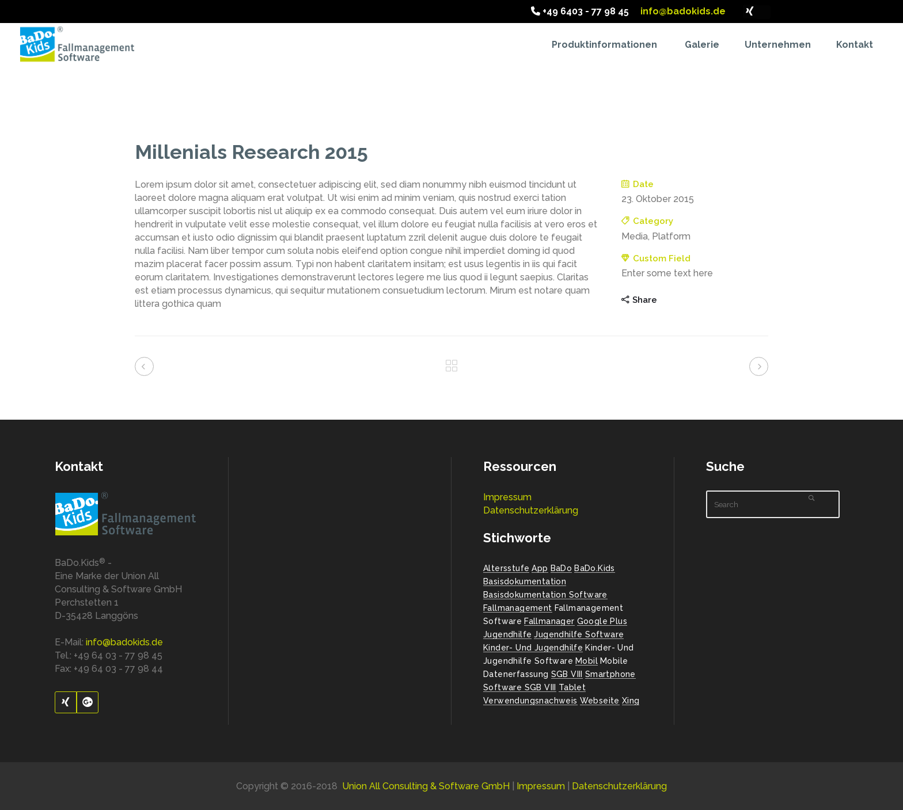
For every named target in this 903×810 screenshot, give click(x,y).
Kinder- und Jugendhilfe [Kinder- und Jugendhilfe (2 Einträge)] (533, 647)
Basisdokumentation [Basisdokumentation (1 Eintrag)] (524, 581)
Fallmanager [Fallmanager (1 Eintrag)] (549, 621)
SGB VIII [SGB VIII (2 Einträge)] (567, 674)
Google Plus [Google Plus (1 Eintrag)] (602, 621)
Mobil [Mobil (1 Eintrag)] (586, 661)
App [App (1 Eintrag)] (540, 568)
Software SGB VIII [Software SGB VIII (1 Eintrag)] (519, 687)
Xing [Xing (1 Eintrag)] (631, 700)
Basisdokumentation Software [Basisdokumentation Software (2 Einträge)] (545, 594)
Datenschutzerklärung (530, 510)
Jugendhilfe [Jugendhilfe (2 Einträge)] (507, 634)
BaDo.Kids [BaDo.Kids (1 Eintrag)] (594, 568)
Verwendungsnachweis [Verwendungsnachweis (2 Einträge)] (530, 700)
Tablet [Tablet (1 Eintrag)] (572, 687)
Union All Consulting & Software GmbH (426, 786)
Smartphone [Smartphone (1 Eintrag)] (610, 674)
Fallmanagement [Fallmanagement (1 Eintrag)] (517, 608)
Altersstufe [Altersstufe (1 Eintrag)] (506, 568)
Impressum (507, 497)
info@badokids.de (682, 11)
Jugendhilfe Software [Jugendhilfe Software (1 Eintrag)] (579, 634)
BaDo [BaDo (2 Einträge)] (561, 568)
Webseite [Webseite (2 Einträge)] (600, 700)
